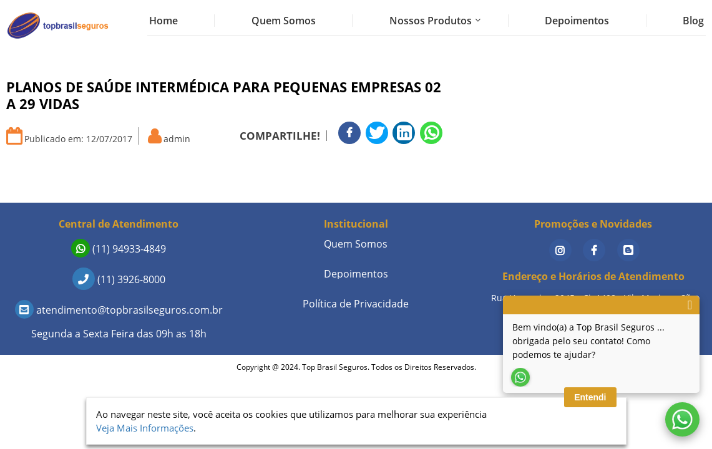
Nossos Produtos (430, 20)
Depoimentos (577, 20)
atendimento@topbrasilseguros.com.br (119, 310)
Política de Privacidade (356, 304)
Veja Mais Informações (144, 428)
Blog (693, 20)
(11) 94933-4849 (118, 249)
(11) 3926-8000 (118, 279)
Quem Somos (283, 20)
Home (163, 20)
